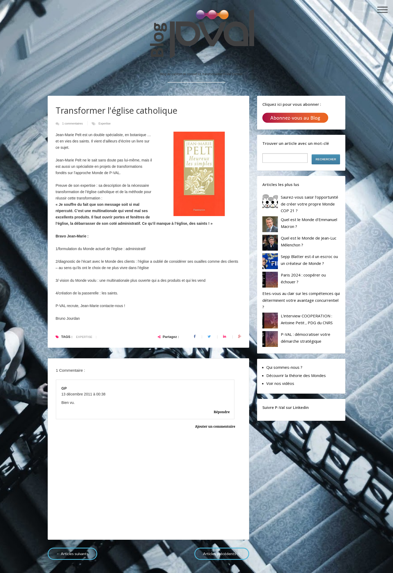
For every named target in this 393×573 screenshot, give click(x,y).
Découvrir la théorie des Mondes (296, 375)
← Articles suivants (72, 553)
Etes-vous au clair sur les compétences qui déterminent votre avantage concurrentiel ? (301, 300)
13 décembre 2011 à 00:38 (83, 394)
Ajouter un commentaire (215, 426)
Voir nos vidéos (280, 383)
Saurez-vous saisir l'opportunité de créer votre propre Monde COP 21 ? (309, 203)
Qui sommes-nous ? (284, 367)
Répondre (222, 411)
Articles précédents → (221, 553)
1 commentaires (72, 123)
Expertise (105, 123)
